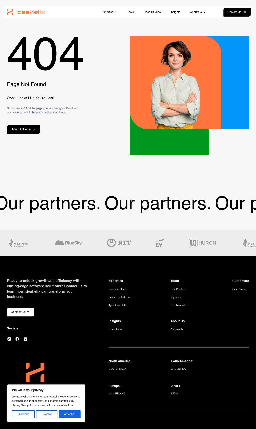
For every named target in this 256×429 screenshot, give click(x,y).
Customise (23, 414)
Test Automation (179, 305)
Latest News (115, 329)
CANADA (121, 369)
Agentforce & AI (117, 305)
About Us (198, 12)
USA (111, 369)
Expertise (109, 12)
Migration (175, 297)
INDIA (174, 393)
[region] (46, 403)
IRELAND (119, 393)
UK (111, 393)
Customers (240, 281)
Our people (176, 329)
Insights (175, 12)
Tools (130, 12)
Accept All (69, 414)
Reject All (47, 414)
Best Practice (177, 289)
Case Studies (152, 12)
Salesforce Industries (120, 297)
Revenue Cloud (117, 289)
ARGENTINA (178, 369)
